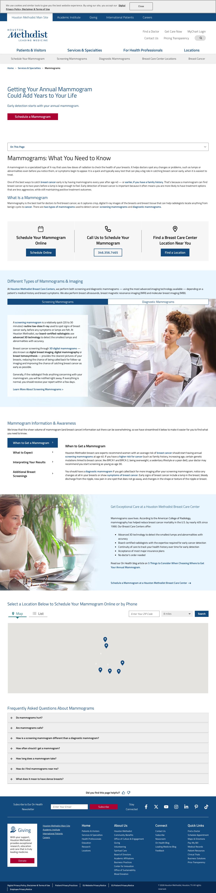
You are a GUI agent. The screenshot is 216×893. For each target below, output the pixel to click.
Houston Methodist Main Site (30, 17)
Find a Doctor (151, 31)
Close (141, 6)
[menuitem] (30, 17)
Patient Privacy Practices (66, 885)
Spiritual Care (120, 850)
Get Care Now (173, 31)
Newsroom (160, 839)
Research (86, 846)
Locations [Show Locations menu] (191, 50)
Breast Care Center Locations (159, 58)
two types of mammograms (59, 207)
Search (202, 614)
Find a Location (175, 252)
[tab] (58, 302)
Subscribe (103, 807)
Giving (93, 17)
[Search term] (200, 38)
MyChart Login (197, 31)
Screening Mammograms (72, 58)
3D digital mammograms (63, 348)
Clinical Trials (194, 854)
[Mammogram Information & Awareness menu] (32, 459)
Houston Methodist (123, 831)
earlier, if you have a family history (144, 182)
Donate (22, 861)
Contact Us (160, 831)
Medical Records (195, 846)
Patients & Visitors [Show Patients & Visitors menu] (31, 50)
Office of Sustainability (125, 870)
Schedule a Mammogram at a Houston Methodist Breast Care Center (149, 583)
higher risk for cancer (130, 456)
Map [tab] (19, 613)
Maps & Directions (196, 839)
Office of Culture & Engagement (129, 839)
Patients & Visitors (90, 831)
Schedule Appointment (198, 835)
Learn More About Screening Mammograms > (38, 389)
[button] (122, 663)
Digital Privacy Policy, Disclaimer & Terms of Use (28, 885)
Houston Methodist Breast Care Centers (32, 289)
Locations (86, 850)
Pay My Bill (193, 843)
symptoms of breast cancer (122, 475)
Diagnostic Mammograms (114, 58)
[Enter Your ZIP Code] (144, 614)
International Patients (120, 17)
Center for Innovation (124, 866)
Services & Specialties (29, 68)
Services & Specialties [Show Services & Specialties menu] (84, 50)
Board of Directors (122, 854)
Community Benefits (123, 835)
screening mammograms (114, 207)
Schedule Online (41, 252)
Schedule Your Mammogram (28, 58)
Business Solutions (197, 858)
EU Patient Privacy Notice (122, 885)
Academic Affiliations (124, 858)
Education (86, 843)
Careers (147, 17)
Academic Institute (68, 17)
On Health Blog (162, 843)
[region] (108, 6)
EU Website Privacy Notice (94, 885)
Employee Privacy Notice (21, 889)
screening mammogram (28, 322)
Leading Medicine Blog (165, 846)
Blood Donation (121, 874)
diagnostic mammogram (98, 471)
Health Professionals (91, 839)
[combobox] (108, 147)
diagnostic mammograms (147, 207)
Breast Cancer (196, 58)
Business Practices (123, 862)
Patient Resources (196, 850)
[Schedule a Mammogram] (32, 116)
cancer (28, 207)
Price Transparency (196, 862)
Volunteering (120, 846)
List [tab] (41, 613)
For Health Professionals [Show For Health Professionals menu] (142, 50)
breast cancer (48, 182)
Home (10, 68)
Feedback (159, 850)
